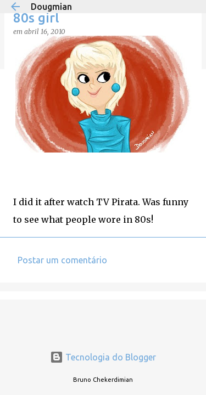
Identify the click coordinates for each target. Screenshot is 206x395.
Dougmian (51, 7)
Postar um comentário (62, 260)
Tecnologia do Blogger (103, 357)
